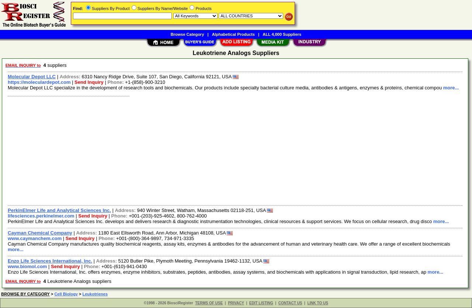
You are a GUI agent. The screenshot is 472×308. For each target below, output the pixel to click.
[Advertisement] (226, 150)
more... (451, 87)
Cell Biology (66, 294)
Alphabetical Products (233, 34)
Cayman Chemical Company (40, 233)
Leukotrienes (95, 294)
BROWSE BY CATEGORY (25, 294)
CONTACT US (290, 303)
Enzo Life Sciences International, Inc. (50, 261)
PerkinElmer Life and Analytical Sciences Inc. (59, 210)
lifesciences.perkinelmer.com (41, 216)
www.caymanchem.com (35, 238)
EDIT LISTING (261, 303)
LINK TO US (317, 303)
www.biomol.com (27, 266)
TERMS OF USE (209, 303)
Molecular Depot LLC (32, 76)
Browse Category (187, 34)
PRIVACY (236, 303)
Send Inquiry (89, 82)
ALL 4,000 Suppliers (282, 34)
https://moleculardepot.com (39, 82)
